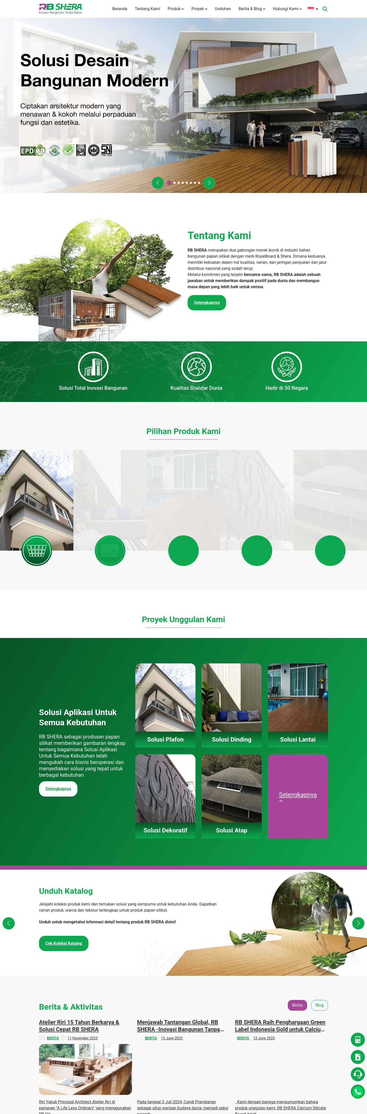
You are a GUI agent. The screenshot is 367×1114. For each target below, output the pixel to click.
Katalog (263, 1013)
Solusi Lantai (187, 998)
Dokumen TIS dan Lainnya (271, 1000)
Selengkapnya (58, 571)
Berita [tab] (297, 787)
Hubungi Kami (287, 8)
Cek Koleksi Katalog (63, 725)
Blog (300, 988)
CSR (299, 998)
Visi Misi (144, 1003)
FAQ (140, 1040)
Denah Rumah (268, 988)
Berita (301, 979)
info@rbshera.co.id (69, 998)
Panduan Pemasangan (187, 1029)
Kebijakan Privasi (150, 1073)
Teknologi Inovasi (151, 1012)
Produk (176, 8)
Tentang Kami (147, 8)
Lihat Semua (183, 938)
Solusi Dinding (188, 988)
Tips (299, 1007)
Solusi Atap (186, 1017)
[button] (158, 183)
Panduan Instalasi (271, 1022)
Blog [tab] (320, 787)
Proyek (199, 8)
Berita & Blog (252, 8)
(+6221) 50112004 (66, 992)
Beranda (119, 8)
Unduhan (223, 8)
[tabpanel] (183, 861)
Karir (141, 1050)
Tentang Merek (149, 994)
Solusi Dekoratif (189, 1007)
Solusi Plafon (187, 979)
